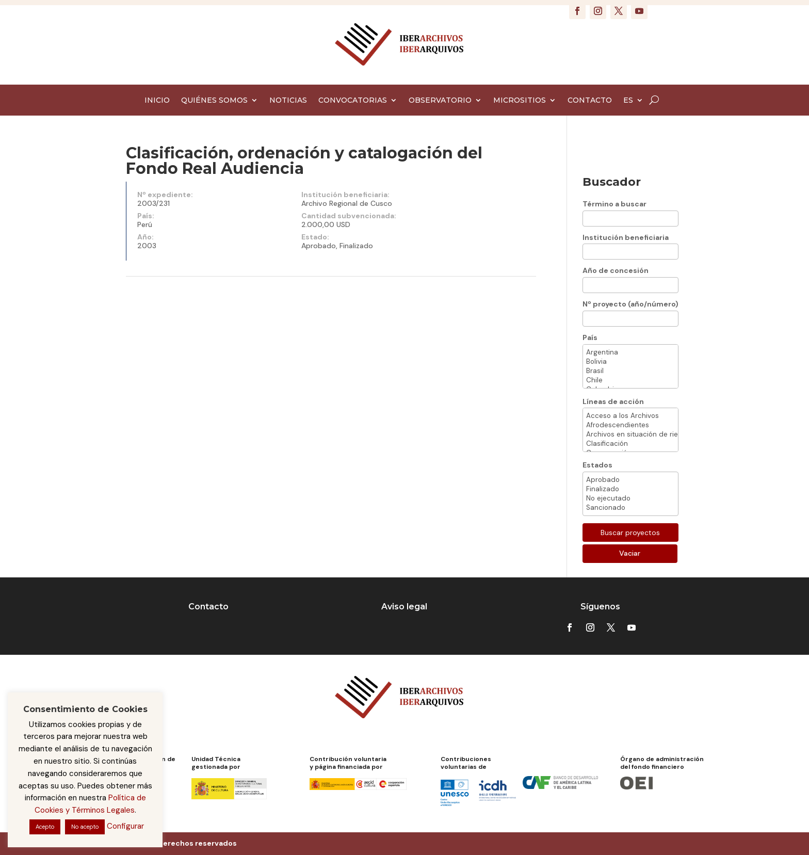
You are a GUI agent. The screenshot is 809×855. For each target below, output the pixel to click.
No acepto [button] (85, 826)
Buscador (612, 182)
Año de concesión (616, 270)
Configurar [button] (125, 826)
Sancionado (630, 507)
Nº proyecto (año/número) (630, 304)
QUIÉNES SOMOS (214, 100)
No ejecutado (630, 498)
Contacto (208, 606)
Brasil (630, 371)
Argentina (630, 352)
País (590, 337)
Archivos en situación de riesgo (630, 434)
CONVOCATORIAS (352, 100)
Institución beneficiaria (626, 237)
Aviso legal (404, 606)
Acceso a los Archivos (630, 416)
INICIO (157, 100)
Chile (630, 380)
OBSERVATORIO (440, 100)
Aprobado (630, 480)
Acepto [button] (45, 826)
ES (628, 100)
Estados (597, 465)
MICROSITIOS (519, 100)
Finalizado (630, 489)
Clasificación (630, 443)
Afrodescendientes (630, 425)
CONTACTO (590, 100)
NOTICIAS (288, 100)
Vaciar (629, 553)
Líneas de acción (613, 401)
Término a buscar (614, 203)
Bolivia (630, 361)
